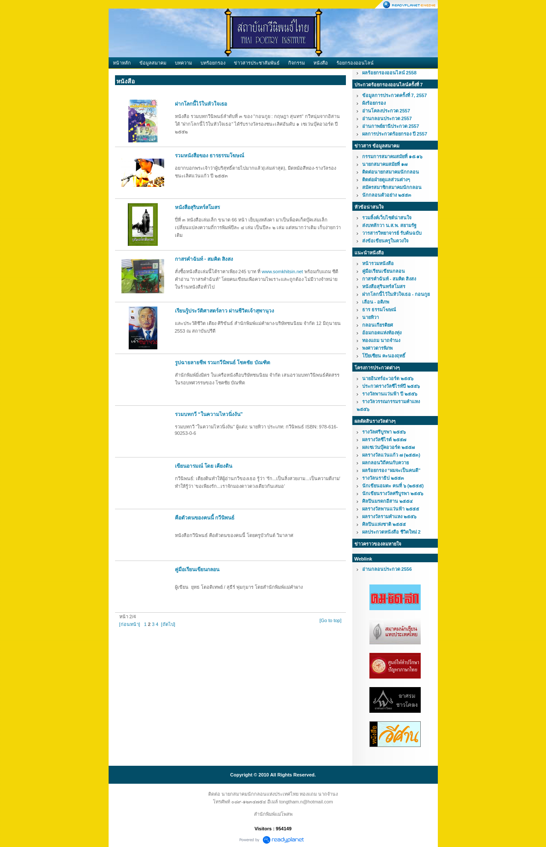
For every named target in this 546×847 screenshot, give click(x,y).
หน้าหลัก (122, 62)
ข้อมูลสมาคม (152, 62)
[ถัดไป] (168, 624)
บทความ (183, 62)
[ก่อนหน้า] (129, 624)
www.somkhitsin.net (282, 271)
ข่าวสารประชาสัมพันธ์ (257, 62)
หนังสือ (320, 62)
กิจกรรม (296, 62)
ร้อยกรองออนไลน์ (355, 62)
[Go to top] (330, 620)
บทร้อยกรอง (213, 62)
